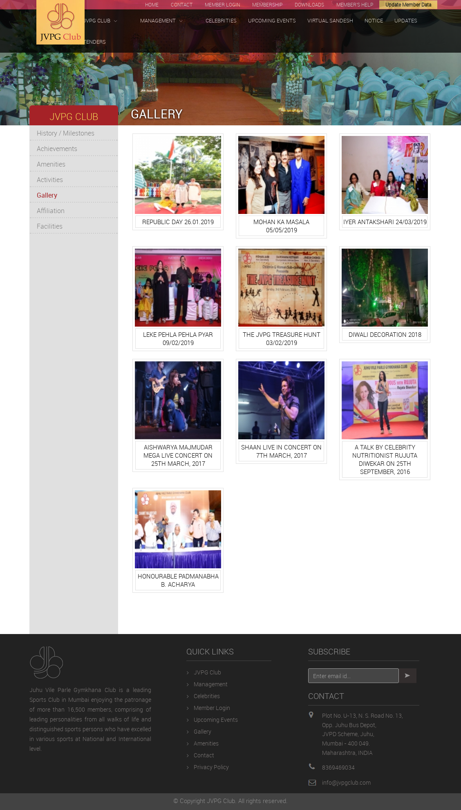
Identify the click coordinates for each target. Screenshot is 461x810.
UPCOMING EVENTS (272, 20)
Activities (50, 179)
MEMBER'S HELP (354, 4)
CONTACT (181, 4)
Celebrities (207, 696)
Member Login (212, 708)
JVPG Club (56, 102)
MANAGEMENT (161, 20)
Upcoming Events (216, 719)
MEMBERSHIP (267, 4)
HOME (152, 4)
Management (211, 684)
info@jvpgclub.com (346, 782)
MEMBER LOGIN (222, 4)
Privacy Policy (211, 767)
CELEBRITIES (221, 20)
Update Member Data (408, 4)
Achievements (57, 148)
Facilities (50, 226)
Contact (204, 755)
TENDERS (94, 41)
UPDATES (405, 20)
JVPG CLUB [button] (100, 20)
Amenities (51, 164)
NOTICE (374, 20)
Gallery (47, 195)
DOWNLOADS (309, 4)
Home (34, 102)
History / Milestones (65, 133)
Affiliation (51, 210)
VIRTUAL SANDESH (330, 20)
